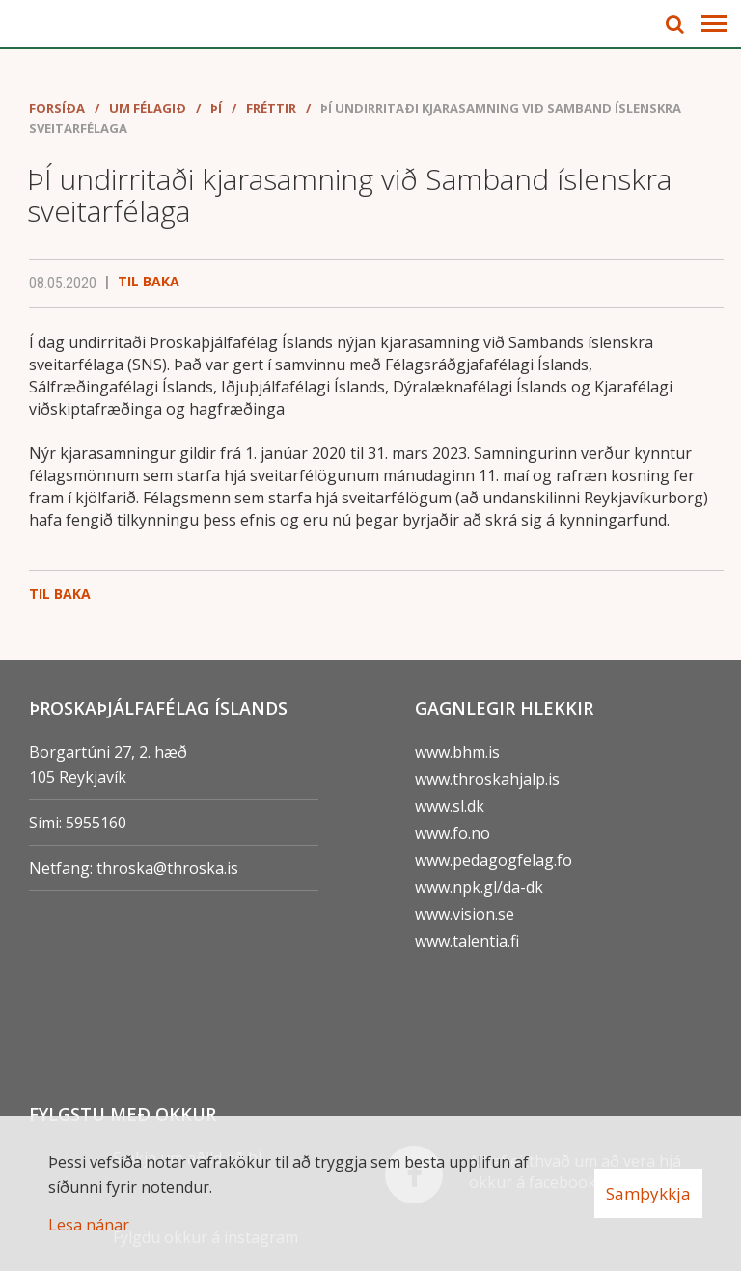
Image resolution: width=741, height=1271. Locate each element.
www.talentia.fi (467, 941)
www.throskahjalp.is (487, 779)
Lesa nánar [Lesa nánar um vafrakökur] (88, 1224)
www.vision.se (464, 914)
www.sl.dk (449, 806)
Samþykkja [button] (648, 1193)
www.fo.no (452, 833)
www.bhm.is (457, 752)
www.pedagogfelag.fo (493, 860)
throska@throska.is (167, 868)
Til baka (148, 281)
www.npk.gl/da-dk (479, 887)
